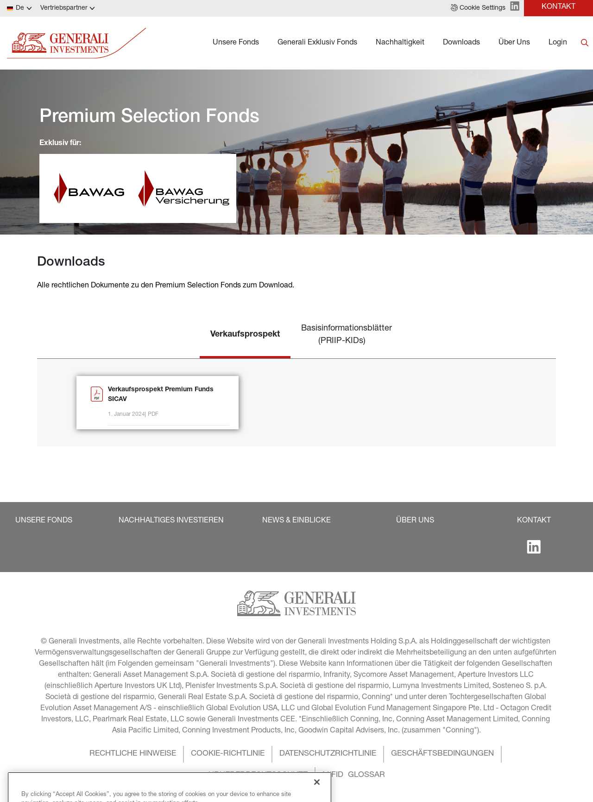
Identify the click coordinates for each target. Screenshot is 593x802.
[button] (478, 8)
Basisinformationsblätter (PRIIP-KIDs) (346, 335)
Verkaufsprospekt (245, 335)
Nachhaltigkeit (400, 43)
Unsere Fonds (236, 43)
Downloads (461, 43)
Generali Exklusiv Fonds (317, 43)
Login (558, 43)
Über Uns (514, 43)
